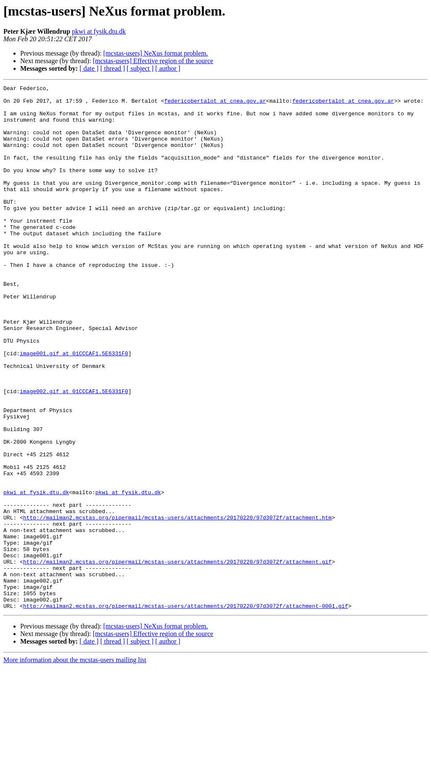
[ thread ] (112, 68)
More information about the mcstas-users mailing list (74, 764)
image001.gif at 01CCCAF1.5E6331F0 (74, 407)
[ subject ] (140, 68)
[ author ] (168, 68)
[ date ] (89, 68)
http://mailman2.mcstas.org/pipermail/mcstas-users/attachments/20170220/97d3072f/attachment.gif (177, 657)
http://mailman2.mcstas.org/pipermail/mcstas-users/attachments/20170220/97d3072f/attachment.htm (177, 604)
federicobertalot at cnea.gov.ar (215, 104)
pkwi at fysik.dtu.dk (99, 31)
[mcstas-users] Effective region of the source (153, 60)
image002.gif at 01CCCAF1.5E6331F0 (74, 453)
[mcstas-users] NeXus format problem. (155, 53)
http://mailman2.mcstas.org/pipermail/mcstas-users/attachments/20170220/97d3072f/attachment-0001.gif (185, 710)
